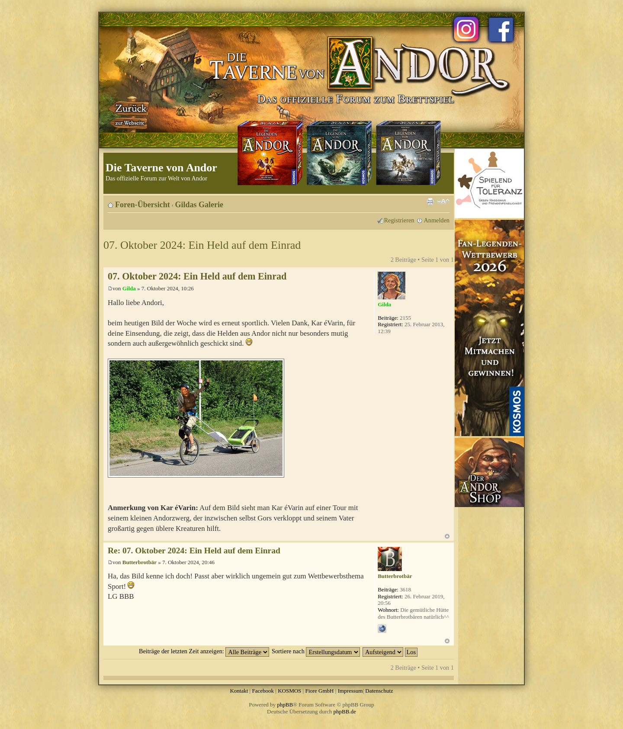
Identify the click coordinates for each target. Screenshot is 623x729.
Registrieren (399, 220)
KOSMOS (289, 690)
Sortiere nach (316, 651)
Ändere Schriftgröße (443, 202)
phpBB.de (345, 711)
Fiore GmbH (319, 690)
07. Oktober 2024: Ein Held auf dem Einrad (202, 245)
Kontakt (239, 690)
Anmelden (437, 220)
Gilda (129, 288)
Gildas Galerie (199, 204)
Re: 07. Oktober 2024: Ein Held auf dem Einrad (194, 550)
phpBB (285, 704)
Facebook (263, 690)
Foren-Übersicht (142, 204)
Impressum (350, 690)
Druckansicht (430, 202)
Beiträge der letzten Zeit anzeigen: (204, 651)
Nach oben (447, 536)
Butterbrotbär (139, 562)
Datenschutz (379, 690)
